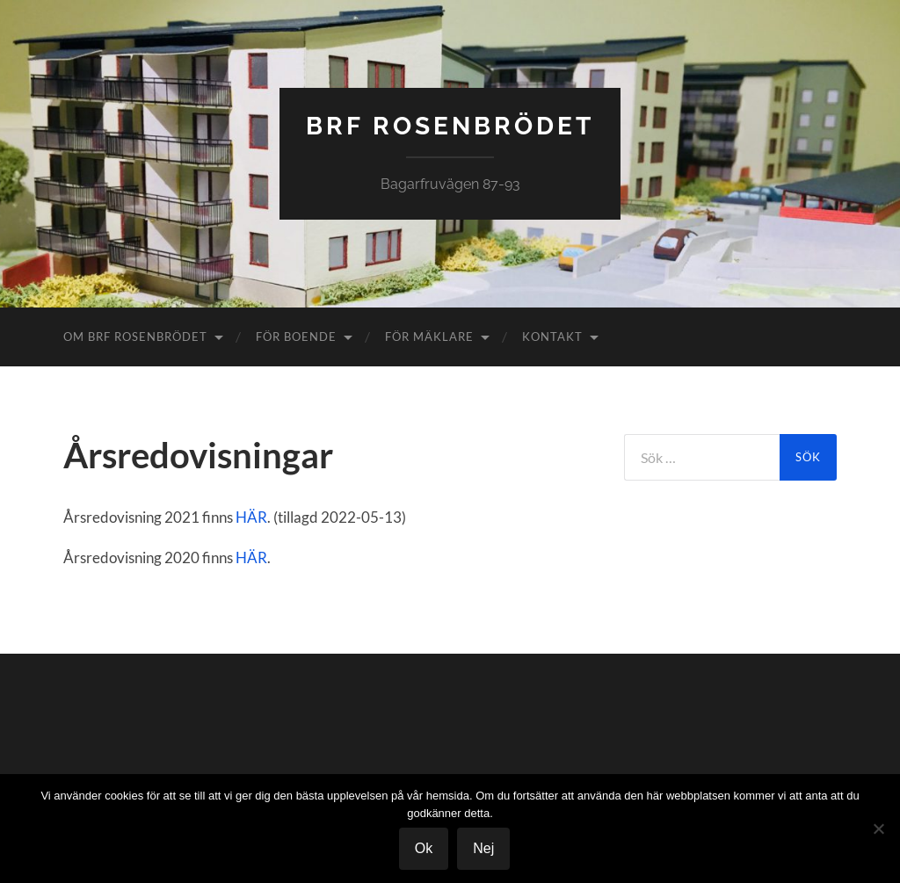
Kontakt (552, 336)
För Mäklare (429, 336)
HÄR (251, 517)
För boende (296, 336)
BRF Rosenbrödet (450, 126)
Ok (423, 848)
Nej (483, 848)
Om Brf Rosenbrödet (135, 336)
